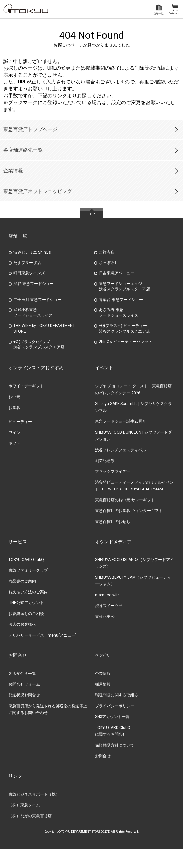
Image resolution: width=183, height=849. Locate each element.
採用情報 (103, 684)
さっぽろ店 (109, 262)
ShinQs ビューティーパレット (125, 342)
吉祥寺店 (107, 252)
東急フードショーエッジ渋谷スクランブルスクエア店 (124, 286)
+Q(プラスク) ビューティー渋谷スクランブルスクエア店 (124, 328)
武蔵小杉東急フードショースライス (33, 312)
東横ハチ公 (105, 616)
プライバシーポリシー (114, 706)
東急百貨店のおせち (112, 521)
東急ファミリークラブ (28, 570)
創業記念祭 (105, 460)
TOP (91, 214)
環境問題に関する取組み (116, 695)
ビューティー (20, 421)
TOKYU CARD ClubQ (26, 559)
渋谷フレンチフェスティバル (120, 450)
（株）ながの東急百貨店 (30, 816)
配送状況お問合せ (24, 695)
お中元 (14, 397)
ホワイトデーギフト (26, 386)
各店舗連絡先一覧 (23, 150)
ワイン (14, 432)
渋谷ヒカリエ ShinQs (32, 252)
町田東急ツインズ (29, 273)
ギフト (14, 443)
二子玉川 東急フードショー (37, 299)
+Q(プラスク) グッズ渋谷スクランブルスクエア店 (38, 345)
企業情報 (13, 171)
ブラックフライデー (112, 471)
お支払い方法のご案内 (28, 592)
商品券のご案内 (22, 581)
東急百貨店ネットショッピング (37, 191)
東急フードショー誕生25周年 (121, 421)
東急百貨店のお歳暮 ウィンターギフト (129, 510)
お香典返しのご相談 (26, 613)
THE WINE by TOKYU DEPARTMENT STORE (44, 328)
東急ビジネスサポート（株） (34, 794)
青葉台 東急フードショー (121, 299)
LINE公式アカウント (26, 602)
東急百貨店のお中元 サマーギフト (125, 500)
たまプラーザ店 (27, 262)
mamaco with (107, 595)
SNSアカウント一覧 (112, 716)
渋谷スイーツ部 (108, 605)
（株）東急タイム (24, 805)
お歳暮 (14, 407)
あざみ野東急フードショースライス (118, 312)
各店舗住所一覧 (22, 673)
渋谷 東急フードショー (33, 283)
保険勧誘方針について (114, 745)
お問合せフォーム (24, 684)
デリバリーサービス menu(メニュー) (43, 635)
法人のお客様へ (22, 624)
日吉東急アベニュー (116, 273)
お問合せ (103, 756)
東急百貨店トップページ (30, 129)
